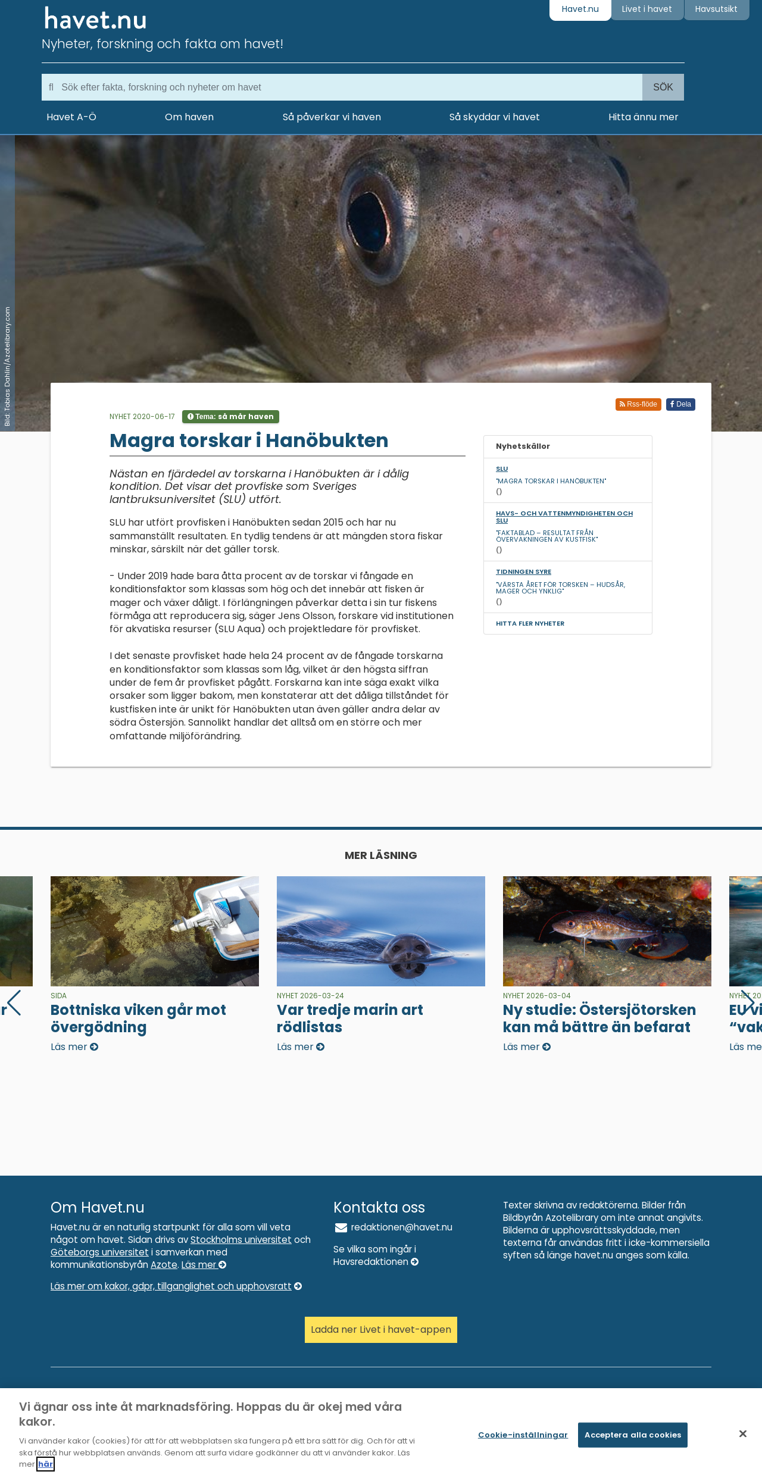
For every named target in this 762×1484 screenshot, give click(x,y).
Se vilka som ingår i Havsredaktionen (376, 1255)
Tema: (231, 416)
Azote (164, 1264)
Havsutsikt (716, 9)
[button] (748, 1003)
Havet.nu (580, 9)
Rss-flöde (638, 404)
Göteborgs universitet (100, 1252)
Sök (663, 87)
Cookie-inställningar (523, 1440)
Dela (680, 404)
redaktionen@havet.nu (392, 1227)
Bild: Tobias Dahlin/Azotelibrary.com (7, 366)
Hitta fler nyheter (530, 623)
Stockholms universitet (241, 1239)
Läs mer (204, 1264)
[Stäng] (743, 1440)
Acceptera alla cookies (633, 1440)
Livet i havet (647, 9)
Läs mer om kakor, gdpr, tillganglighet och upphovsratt (176, 1286)
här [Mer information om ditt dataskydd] (45, 1470)
